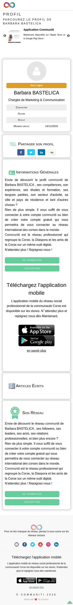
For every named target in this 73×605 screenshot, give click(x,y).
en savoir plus (36, 350)
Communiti (12, 234)
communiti (55, 180)
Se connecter (32, 260)
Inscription (32, 268)
